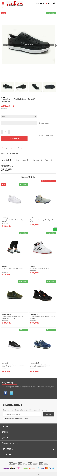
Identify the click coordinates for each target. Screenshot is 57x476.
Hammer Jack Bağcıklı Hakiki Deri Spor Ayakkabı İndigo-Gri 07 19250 (40, 367)
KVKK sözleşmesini (10, 419)
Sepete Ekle (14, 138)
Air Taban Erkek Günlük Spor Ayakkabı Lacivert (12, 269)
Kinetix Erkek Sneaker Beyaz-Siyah (39, 268)
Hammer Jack (6, 315)
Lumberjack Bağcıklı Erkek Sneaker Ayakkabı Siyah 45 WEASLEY (42, 318)
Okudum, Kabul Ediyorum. (16, 420)
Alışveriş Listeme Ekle (46, 135)
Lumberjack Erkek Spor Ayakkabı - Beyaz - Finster (13, 220)
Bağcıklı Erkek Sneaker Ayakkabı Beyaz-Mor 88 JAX (42, 220)
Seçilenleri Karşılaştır (48, 181)
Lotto (32, 218)
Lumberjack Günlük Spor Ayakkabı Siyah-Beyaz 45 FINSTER (13, 367)
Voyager (4, 266)
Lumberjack (6, 218)
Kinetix (32, 266)
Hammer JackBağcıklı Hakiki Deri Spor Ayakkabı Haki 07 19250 (12, 318)
